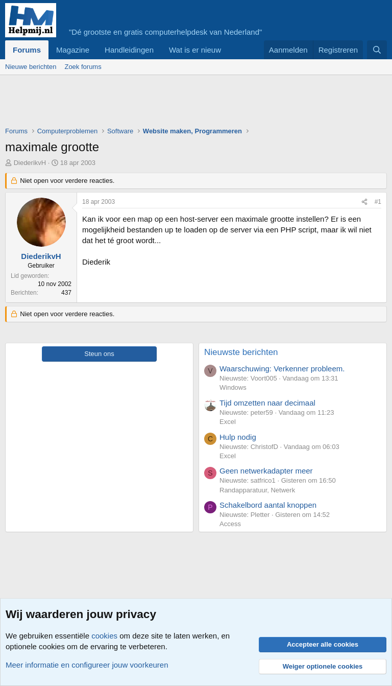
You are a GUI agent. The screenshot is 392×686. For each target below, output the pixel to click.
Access (230, 524)
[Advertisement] (191, 103)
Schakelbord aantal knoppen (267, 505)
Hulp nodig (237, 437)
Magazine (72, 49)
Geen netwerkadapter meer (266, 470)
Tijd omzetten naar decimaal (267, 402)
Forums (27, 49)
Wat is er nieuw (195, 49)
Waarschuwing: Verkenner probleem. (282, 368)
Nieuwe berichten (30, 66)
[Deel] (364, 202)
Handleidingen (129, 49)
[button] (229, 49)
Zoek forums (82, 66)
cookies (104, 635)
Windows (233, 387)
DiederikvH (30, 163)
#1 (378, 201)
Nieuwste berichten (241, 352)
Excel (227, 421)
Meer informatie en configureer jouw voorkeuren (87, 664)
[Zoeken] (377, 49)
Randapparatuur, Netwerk (257, 490)
